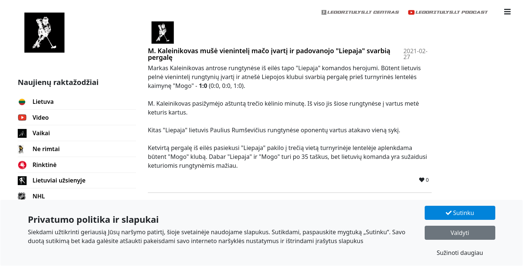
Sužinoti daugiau (460, 253)
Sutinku (460, 213)
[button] (507, 12)
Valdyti (460, 233)
